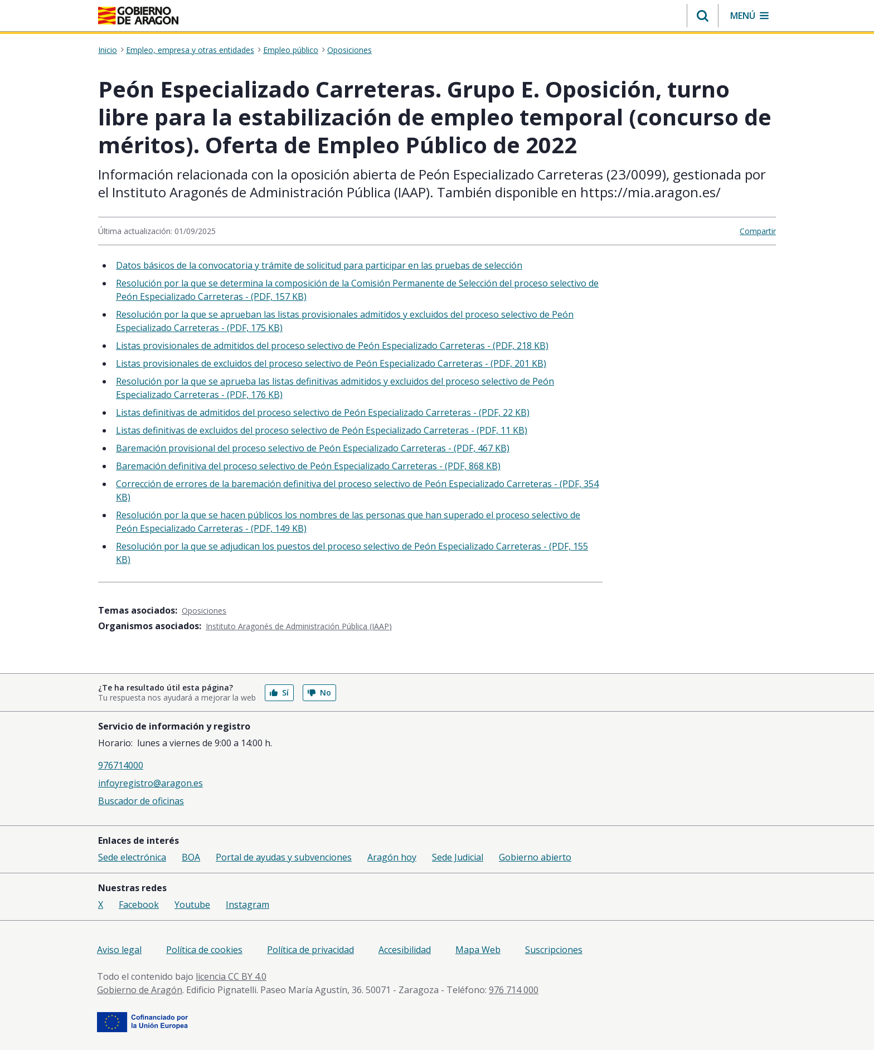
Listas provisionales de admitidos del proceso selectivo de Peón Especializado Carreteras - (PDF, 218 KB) (332, 345)
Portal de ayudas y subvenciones (284, 857)
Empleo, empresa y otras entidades (190, 50)
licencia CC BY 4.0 (231, 976)
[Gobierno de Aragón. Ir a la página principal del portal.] (138, 16)
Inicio (107, 50)
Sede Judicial (457, 857)
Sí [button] (279, 692)
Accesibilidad (404, 950)
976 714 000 (513, 990)
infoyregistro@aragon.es (150, 783)
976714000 (120, 765)
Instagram (247, 904)
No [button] (319, 692)
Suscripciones (553, 950)
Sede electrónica (132, 857)
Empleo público (290, 50)
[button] (702, 16)
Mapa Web (478, 950)
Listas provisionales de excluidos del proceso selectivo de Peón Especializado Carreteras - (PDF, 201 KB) (331, 363)
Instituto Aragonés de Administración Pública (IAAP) (299, 626)
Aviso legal (119, 950)
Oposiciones (349, 50)
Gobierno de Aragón (139, 990)
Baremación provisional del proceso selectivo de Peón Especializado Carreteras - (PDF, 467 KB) (312, 448)
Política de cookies (204, 950)
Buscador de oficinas (141, 801)
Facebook (139, 904)
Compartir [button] (758, 231)
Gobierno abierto (535, 857)
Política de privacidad (310, 950)
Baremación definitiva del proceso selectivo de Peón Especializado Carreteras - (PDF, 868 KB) (308, 466)
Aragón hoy (391, 857)
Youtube (192, 904)
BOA (191, 857)
